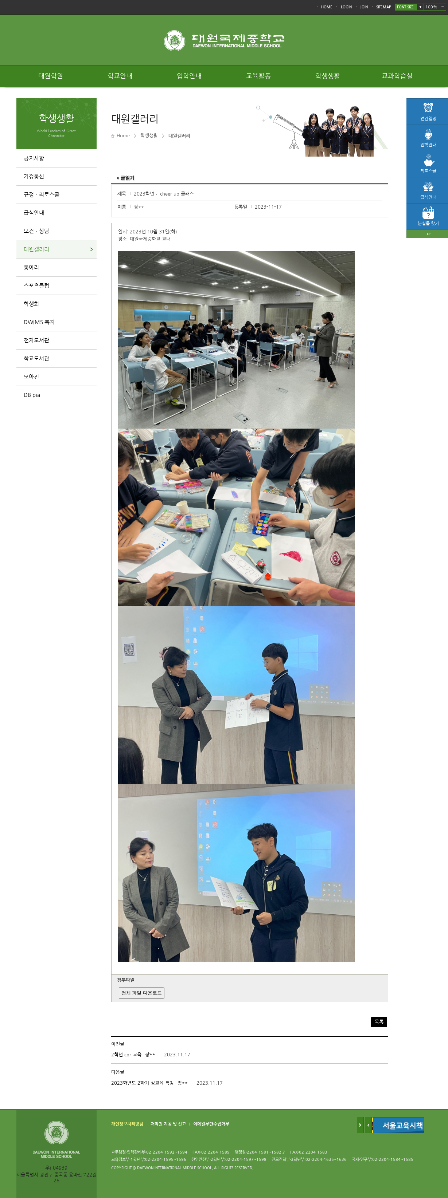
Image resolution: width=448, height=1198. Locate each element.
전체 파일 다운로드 (141, 993)
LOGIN (346, 7)
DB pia (32, 395)
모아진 (31, 376)
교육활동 (258, 76)
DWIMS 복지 (39, 322)
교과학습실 (397, 76)
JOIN (364, 7)
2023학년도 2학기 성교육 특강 (142, 1083)
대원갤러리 (36, 249)
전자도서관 (36, 340)
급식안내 (34, 213)
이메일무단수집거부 (211, 1124)
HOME (326, 7)
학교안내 (120, 76)
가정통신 (34, 176)
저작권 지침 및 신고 (168, 1124)
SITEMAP (383, 7)
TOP (428, 234)
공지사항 (34, 158)
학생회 (31, 304)
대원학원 (50, 76)
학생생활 (327, 76)
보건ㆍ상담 (36, 231)
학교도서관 (36, 358)
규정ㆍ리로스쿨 (41, 194)
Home (123, 135)
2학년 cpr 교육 (126, 1055)
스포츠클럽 (36, 285)
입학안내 (189, 76)
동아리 (31, 267)
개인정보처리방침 (127, 1124)
